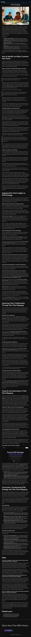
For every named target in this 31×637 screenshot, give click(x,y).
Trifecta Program (15, 445)
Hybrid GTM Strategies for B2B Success (10, 616)
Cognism (22, 74)
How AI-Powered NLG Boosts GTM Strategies (11, 615)
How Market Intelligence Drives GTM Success (11, 613)
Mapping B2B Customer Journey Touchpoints (11, 614)
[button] (29, 2)
